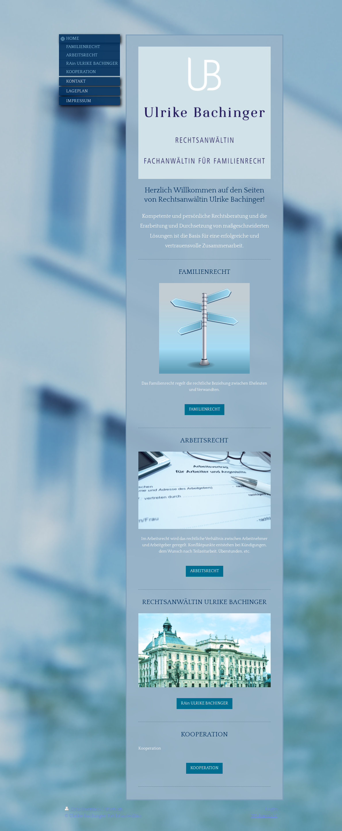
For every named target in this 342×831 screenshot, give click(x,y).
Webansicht (264, 815)
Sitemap (113, 809)
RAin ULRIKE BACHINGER (204, 703)
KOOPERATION (204, 768)
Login (271, 809)
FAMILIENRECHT (204, 409)
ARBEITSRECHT (204, 571)
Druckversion (83, 809)
